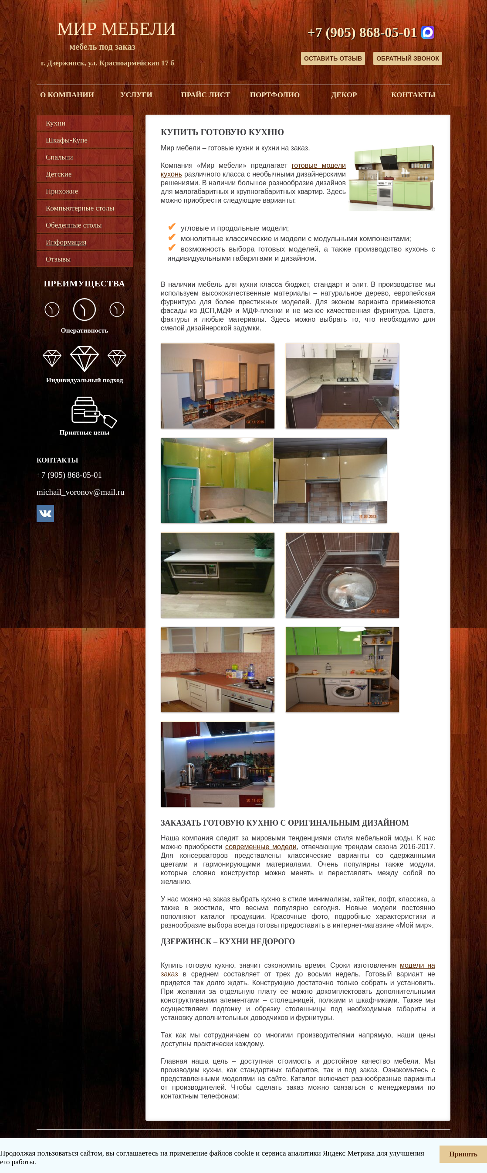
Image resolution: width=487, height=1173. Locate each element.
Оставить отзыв (333, 58)
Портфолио (275, 95)
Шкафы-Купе (67, 140)
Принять (463, 1154)
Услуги (136, 95)
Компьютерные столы (80, 208)
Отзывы (58, 259)
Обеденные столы (74, 225)
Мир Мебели (116, 29)
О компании (67, 95)
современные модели (261, 846)
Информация (66, 242)
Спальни (59, 157)
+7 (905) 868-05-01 (362, 32)
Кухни (55, 123)
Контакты (413, 95)
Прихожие (62, 191)
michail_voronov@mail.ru (81, 491)
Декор (344, 95)
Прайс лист (205, 95)
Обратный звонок (407, 58)
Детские (58, 174)
